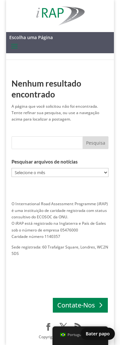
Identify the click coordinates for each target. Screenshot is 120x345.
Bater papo (98, 334)
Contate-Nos (76, 305)
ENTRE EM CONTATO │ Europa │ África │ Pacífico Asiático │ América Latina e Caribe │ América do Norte (56, 266)
